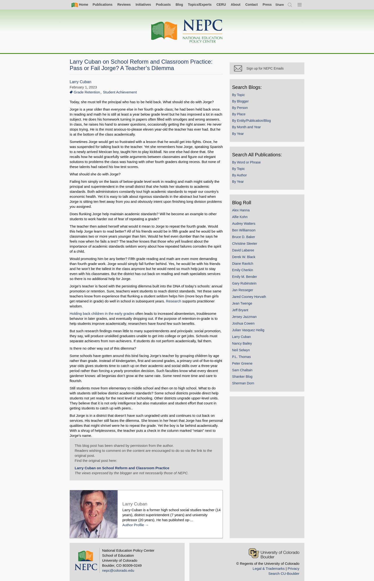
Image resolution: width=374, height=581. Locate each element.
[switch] (279, 4)
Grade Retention (87, 92)
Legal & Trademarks (269, 563)
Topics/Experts (200, 4)
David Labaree (249, 255)
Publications (102, 4)
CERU (221, 4)
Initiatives (143, 4)
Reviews (124, 4)
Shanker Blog (248, 382)
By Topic (244, 100)
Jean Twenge (248, 308)
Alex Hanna (246, 215)
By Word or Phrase (252, 167)
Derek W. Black (249, 262)
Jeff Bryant (246, 315)
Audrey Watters (249, 228)
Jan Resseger (248, 295)
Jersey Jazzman (250, 322)
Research (167, 301)
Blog (179, 4)
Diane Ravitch (248, 268)
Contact (251, 4)
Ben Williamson (249, 235)
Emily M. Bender (250, 282)
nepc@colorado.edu (118, 565)
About (235, 4)
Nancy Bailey (247, 348)
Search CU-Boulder (283, 568)
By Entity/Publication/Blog (257, 126)
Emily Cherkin (248, 275)
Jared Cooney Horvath (255, 302)
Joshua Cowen (249, 328)
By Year (243, 139)
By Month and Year (252, 132)
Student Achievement (120, 92)
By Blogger (246, 106)
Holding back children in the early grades (102, 308)
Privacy (293, 563)
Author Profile (133, 520)
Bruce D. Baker (249, 242)
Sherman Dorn (249, 388)
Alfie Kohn (245, 222)
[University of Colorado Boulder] (274, 548)
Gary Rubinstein (250, 288)
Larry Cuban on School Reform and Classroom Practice (122, 463)
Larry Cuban (80, 82)
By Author (245, 180)
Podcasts (163, 4)
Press (267, 4)
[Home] (187, 31)
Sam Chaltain (248, 375)
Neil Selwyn (246, 355)
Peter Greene (248, 368)
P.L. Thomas (247, 362)
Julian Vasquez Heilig (254, 335)
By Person (245, 113)
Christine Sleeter (250, 248)
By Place (244, 119)
